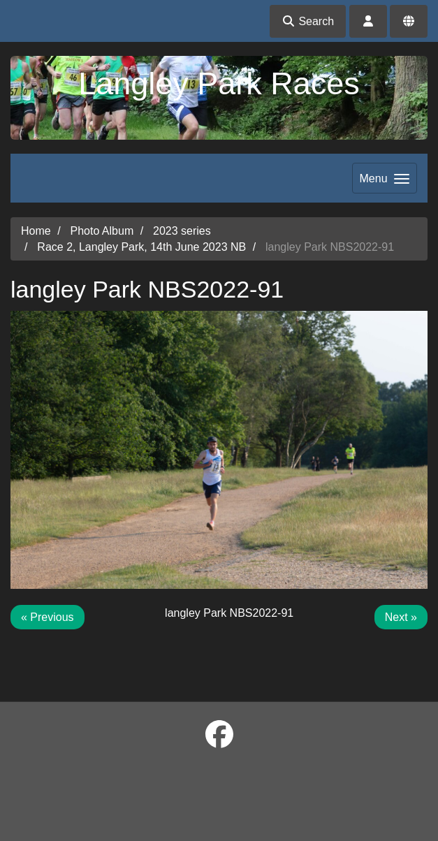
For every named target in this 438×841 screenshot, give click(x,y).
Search (308, 21)
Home (36, 231)
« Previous (47, 617)
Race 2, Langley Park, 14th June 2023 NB (141, 247)
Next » (401, 617)
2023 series (182, 231)
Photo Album (101, 231)
